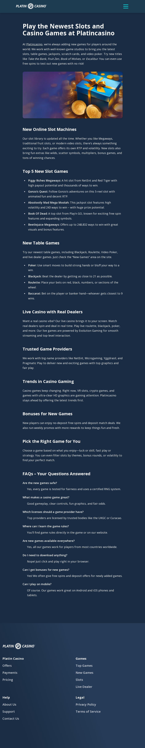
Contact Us (10, 718)
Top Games (84, 666)
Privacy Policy (86, 704)
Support (8, 711)
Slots (79, 680)
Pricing (7, 680)
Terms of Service (88, 711)
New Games (84, 673)
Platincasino (34, 44)
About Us (9, 704)
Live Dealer (84, 687)
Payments (9, 673)
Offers (7, 666)
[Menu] (125, 6)
